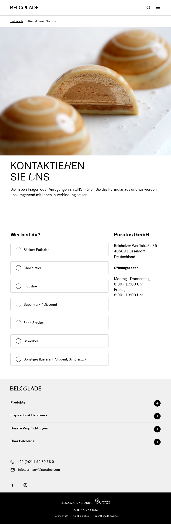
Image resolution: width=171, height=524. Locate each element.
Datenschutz (61, 516)
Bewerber (31, 341)
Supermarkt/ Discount (40, 304)
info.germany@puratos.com (35, 469)
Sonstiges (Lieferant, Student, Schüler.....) (55, 359)
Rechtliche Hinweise (106, 516)
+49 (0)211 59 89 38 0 (32, 461)
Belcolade (16, 21)
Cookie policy (81, 516)
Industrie (30, 286)
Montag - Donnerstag (132, 278)
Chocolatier (32, 268)
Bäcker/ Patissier (36, 250)
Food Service (34, 323)
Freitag (119, 289)
